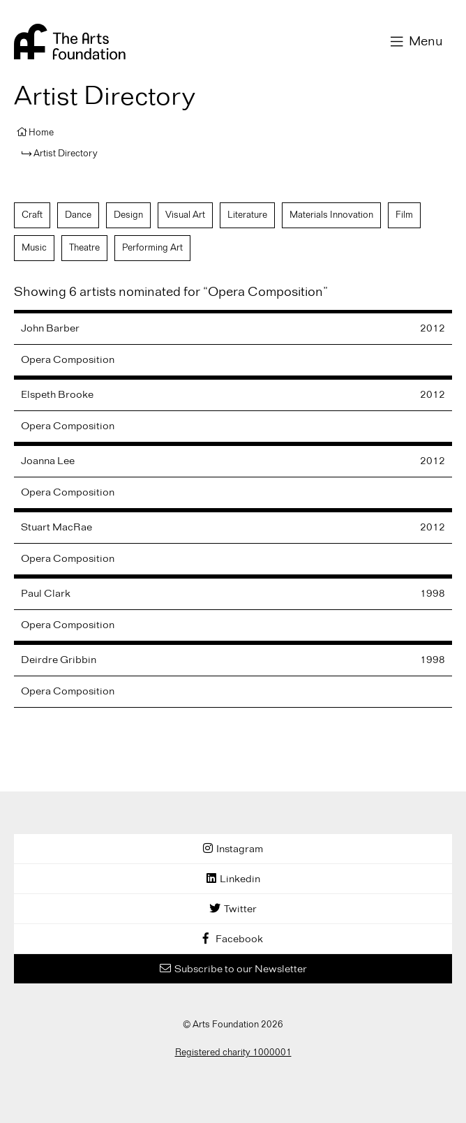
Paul (45, 594)
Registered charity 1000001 (233, 1052)
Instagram (239, 849)
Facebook (239, 939)
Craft (32, 215)
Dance (78, 215)
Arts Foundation (70, 42)
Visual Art (185, 215)
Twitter (240, 909)
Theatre (84, 248)
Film (404, 215)
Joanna (48, 461)
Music (34, 248)
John (50, 328)
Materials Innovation (331, 215)
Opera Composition (67, 360)
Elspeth (57, 395)
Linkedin (240, 879)
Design (128, 215)
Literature (247, 215)
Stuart (56, 527)
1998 (432, 594)
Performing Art (152, 248)
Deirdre (58, 660)
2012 (432, 328)
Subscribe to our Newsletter (240, 969)
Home (41, 132)
